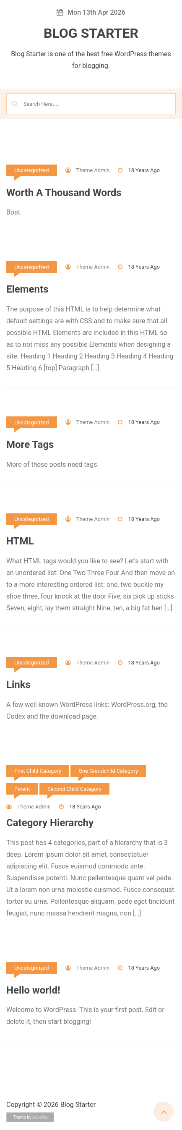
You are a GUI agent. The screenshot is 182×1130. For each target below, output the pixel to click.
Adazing (39, 1117)
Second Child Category (74, 789)
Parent (22, 789)
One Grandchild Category (108, 771)
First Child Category (37, 771)
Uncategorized (31, 170)
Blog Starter (91, 33)
